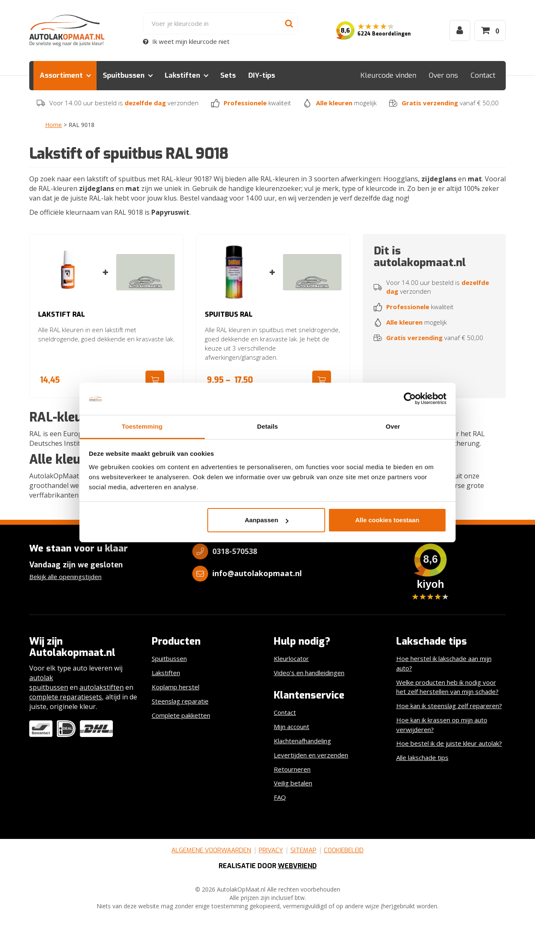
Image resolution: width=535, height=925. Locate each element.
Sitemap (303, 850)
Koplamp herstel (175, 687)
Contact (483, 75)
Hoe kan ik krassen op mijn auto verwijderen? (441, 725)
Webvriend (297, 865)
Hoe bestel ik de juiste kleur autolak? (449, 743)
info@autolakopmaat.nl (257, 573)
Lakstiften (182, 75)
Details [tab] (267, 426)
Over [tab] (393, 426)
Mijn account (291, 726)
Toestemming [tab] (142, 426)
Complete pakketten (181, 715)
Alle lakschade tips (422, 757)
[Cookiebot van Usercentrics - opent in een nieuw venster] (409, 399)
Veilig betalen (293, 783)
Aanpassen (266, 519)
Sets (228, 75)
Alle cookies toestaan (387, 519)
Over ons (443, 75)
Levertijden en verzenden (311, 755)
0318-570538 (234, 551)
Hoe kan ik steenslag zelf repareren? (449, 705)
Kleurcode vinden (388, 75)
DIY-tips (261, 75)
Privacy (271, 850)
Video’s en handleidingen (309, 672)
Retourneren (292, 769)
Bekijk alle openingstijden (65, 576)
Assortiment (61, 75)
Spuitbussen (124, 75)
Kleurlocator (291, 658)
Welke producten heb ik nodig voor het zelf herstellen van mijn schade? (447, 687)
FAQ (280, 797)
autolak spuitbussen (48, 682)
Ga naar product (154, 380)
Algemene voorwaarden (211, 850)
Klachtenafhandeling (302, 741)
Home (53, 125)
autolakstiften (101, 687)
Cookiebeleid (344, 850)
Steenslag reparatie (180, 701)
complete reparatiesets (65, 696)
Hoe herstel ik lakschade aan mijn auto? (444, 663)
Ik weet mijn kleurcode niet (186, 41)
